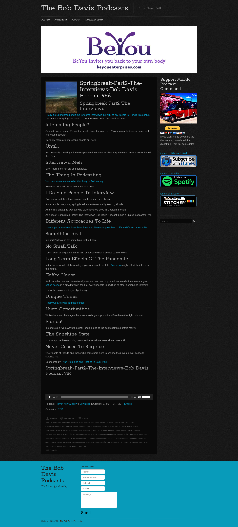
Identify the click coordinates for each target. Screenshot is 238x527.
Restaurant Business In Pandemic (74, 438)
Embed (128, 403)
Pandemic (116, 265)
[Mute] (139, 397)
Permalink (53, 450)
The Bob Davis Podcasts (84, 8)
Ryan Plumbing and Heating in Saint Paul (84, 361)
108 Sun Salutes (55, 422)
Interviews (74, 430)
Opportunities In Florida (107, 434)
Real (141, 434)
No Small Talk (50, 434)
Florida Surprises (108, 426)
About (75, 19)
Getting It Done (126, 426)
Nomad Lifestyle (69, 434)
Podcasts (60, 19)
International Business (53, 430)
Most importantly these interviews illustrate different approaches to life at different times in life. (96, 227)
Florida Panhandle (94, 426)
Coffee (116, 422)
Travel (145, 442)
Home (45, 19)
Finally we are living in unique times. (65, 302)
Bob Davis (53, 418)
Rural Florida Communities (118, 438)
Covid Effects (129, 422)
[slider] (95, 397)
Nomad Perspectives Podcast (86, 434)
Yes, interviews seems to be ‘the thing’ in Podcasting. (74, 181)
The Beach (115, 442)
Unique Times (50, 446)
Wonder (75, 446)
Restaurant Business (53, 438)
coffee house (52, 284)
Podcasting (134, 434)
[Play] (49, 397)
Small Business (50, 442)
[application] (99, 397)
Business (109, 422)
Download (85, 403)
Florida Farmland (79, 426)
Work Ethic (83, 446)
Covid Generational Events (55, 426)
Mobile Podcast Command (130, 430)
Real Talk (147, 434)
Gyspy (135, 426)
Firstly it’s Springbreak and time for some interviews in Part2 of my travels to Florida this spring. (97, 114)
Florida (69, 426)
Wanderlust (67, 446)
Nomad (59, 434)
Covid (121, 422)
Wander (59, 446)
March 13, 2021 (69, 418)
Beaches (87, 422)
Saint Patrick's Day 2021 (138, 438)
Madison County (114, 430)
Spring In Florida (78, 442)
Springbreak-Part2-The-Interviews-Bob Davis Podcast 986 (111, 89)
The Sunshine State (136, 442)
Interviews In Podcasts (87, 430)
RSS (60, 409)
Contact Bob (94, 19)
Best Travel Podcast (98, 422)
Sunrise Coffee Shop (103, 442)
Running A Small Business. (97, 438)
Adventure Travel (77, 422)
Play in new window (67, 403)
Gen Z (117, 426)
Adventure (66, 422)
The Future (124, 442)
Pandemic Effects (123, 434)
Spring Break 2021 (64, 442)
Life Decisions (102, 430)
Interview (66, 430)
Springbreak (90, 442)
